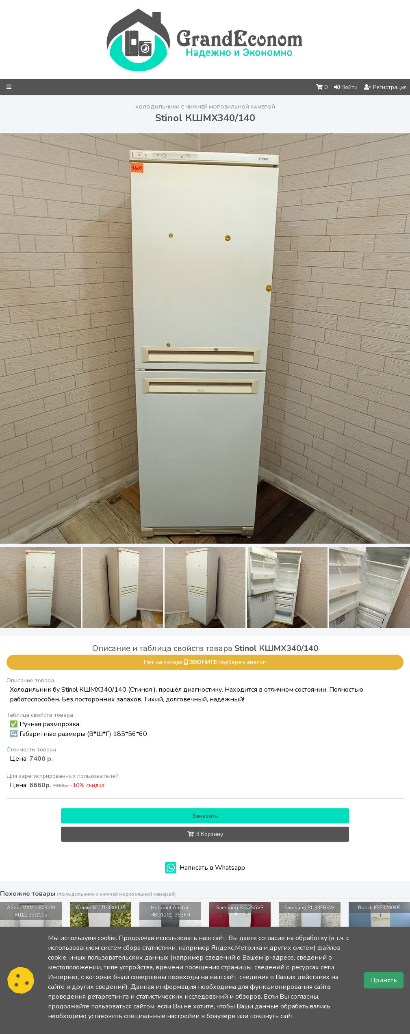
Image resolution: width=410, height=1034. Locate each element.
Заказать (205, 816)
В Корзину (205, 834)
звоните (203, 662)
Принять (383, 980)
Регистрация (385, 87)
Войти (346, 87)
